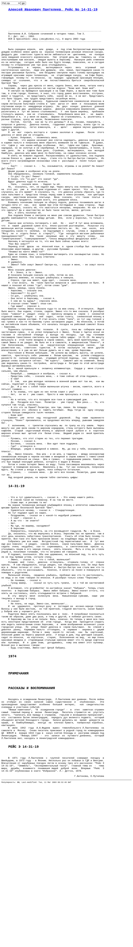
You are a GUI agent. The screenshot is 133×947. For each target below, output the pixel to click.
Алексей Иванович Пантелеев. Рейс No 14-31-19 (52, 10)
